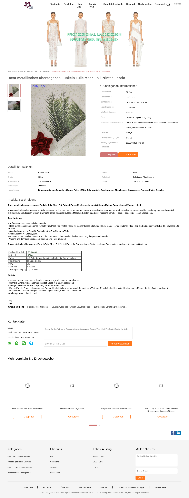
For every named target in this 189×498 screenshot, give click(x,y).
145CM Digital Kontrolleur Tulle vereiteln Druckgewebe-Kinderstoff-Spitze (161, 409)
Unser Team (55, 473)
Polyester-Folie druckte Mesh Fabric (116, 408)
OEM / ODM (98, 462)
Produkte (68, 4)
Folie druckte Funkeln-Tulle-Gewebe (27, 408)
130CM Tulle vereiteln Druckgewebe (110, 307)
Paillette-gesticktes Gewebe (19, 462)
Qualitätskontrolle (113, 4)
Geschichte (55, 462)
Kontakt (130, 4)
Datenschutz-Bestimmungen (131, 487)
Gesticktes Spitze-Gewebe (19, 456)
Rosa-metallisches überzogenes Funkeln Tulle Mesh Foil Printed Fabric (80, 71)
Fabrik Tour (92, 5)
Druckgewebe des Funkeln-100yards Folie (71, 307)
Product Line (98, 456)
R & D (95, 467)
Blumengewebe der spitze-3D (20, 473)
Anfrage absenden (120, 343)
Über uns (79, 5)
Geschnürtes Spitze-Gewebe (20, 467)
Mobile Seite (161, 487)
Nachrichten (144, 4)
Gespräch (160, 4)
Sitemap (104, 487)
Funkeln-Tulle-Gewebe (37, 307)
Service (53, 467)
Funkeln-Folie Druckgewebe (72, 408)
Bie (51, 456)
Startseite (55, 4)
